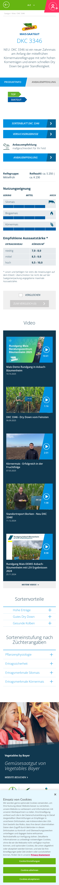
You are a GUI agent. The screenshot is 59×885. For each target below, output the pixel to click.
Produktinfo (12, 82)
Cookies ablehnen (29, 870)
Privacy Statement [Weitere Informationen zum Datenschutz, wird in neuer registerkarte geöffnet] (40, 854)
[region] (29, 837)
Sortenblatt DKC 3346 (25, 123)
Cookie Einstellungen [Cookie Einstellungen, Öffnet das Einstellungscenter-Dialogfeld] (29, 861)
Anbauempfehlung (44, 82)
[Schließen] (55, 794)
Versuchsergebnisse (25, 134)
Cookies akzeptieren (29, 879)
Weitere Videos (29, 584)
